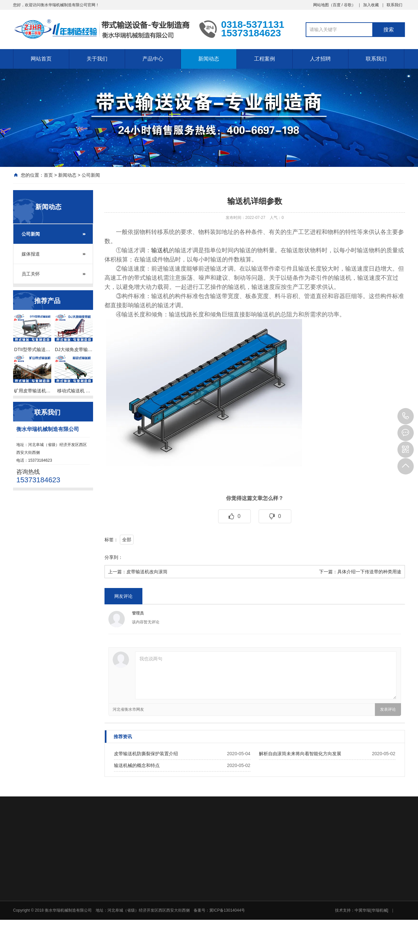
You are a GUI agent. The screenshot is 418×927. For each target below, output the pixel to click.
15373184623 (405, 416)
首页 (48, 175)
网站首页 (41, 59)
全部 (126, 539)
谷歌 (348, 5)
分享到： (113, 557)
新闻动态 (208, 59)
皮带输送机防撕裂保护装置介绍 (146, 753)
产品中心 (152, 59)
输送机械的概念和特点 (137, 765)
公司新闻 (91, 175)
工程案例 (264, 59)
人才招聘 (320, 59)
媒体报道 (31, 254)
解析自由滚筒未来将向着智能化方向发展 (300, 753)
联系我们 (394, 5)
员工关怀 (31, 273)
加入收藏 (371, 5)
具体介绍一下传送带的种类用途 (369, 571)
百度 (337, 5)
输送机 (160, 250)
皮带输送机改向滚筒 (147, 571)
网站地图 (321, 5)
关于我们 (97, 59)
